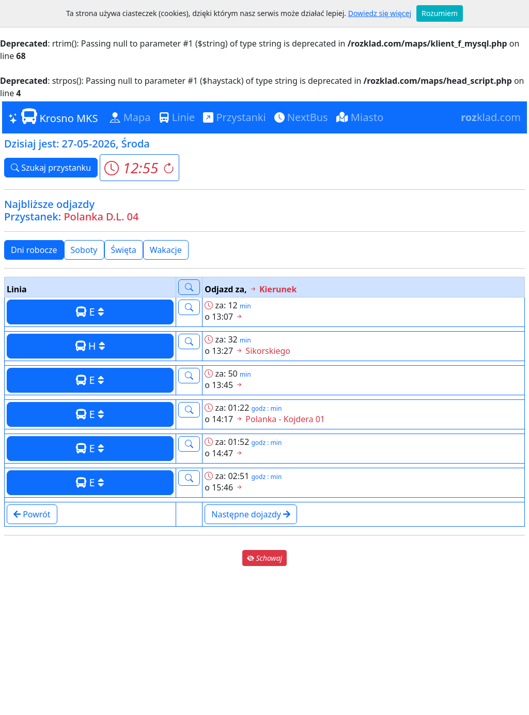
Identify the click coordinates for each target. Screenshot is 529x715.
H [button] (90, 346)
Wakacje (166, 250)
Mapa (130, 117)
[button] (139, 167)
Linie (177, 117)
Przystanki (234, 117)
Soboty (84, 250)
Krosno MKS (53, 117)
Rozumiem (440, 13)
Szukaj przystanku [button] (51, 167)
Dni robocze (34, 250)
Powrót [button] (32, 514)
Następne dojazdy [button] (250, 514)
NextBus (301, 117)
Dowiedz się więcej (379, 13)
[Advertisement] (264, 640)
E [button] (90, 312)
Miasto (360, 117)
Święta (123, 250)
